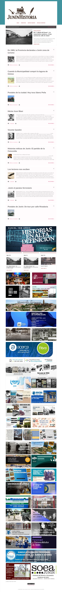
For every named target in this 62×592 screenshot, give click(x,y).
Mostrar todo (51, 26)
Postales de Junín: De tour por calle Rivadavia (28, 207)
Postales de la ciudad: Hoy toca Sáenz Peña (27, 93)
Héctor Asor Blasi (15, 111)
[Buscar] (55, 2)
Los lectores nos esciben (19, 169)
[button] (53, 50)
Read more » (51, 64)
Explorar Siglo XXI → (44, 268)
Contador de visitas (31, 585)
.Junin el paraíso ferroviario (20, 188)
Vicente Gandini (15, 130)
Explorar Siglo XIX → (10, 270)
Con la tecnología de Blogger (31, 587)
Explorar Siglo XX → (27, 270)
